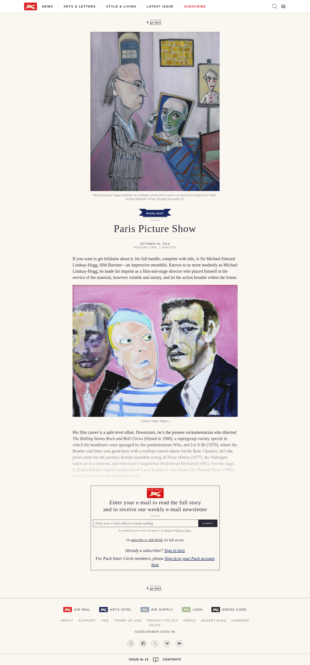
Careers (240, 620)
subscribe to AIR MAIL (146, 540)
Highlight (155, 213)
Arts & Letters (80, 6)
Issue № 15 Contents (155, 659)
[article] (155, 305)
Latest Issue (160, 6)
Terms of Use (128, 620)
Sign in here (174, 550)
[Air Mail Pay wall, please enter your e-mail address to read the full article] (155, 528)
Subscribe (195, 6)
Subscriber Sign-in (155, 631)
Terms (167, 530)
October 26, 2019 (155, 244)
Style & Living (121, 6)
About (67, 620)
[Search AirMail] (274, 6)
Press (189, 620)
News (47, 6)
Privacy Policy (183, 530)
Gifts (155, 625)
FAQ (105, 620)
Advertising (213, 620)
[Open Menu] (283, 6)
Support (87, 620)
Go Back (155, 22)
